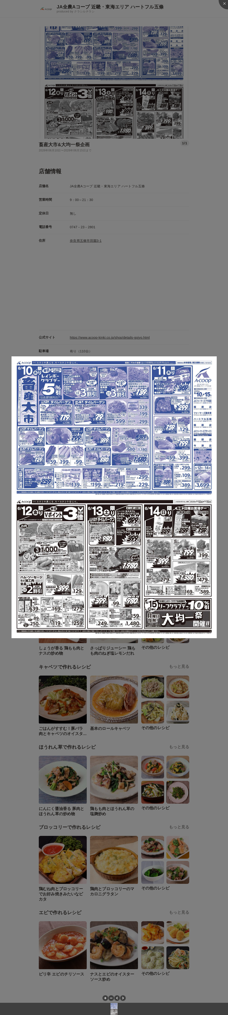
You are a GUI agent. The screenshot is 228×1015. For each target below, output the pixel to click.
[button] (105, 998)
